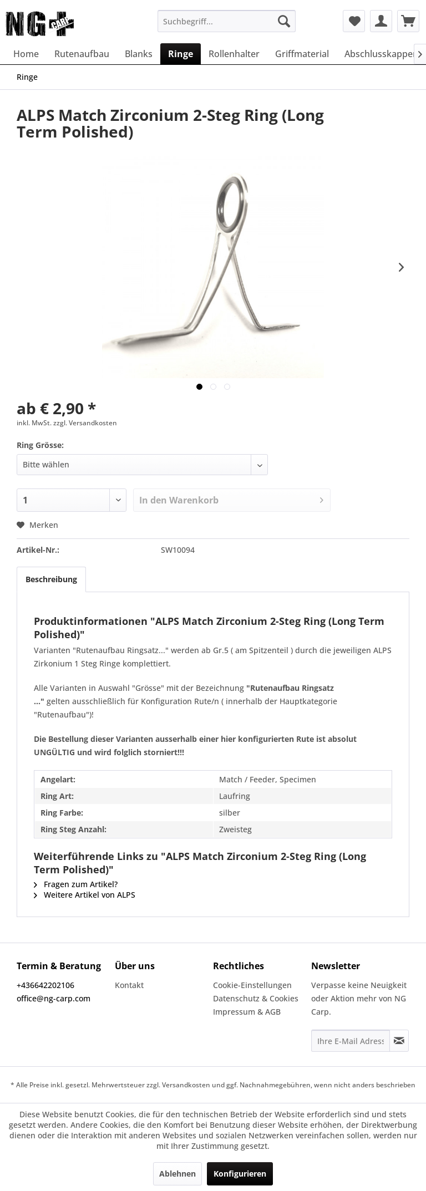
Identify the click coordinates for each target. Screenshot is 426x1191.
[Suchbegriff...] (227, 21)
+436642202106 (45, 985)
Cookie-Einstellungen (252, 985)
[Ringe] (180, 53)
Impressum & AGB (247, 1011)
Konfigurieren (240, 1173)
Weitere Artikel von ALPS (84, 894)
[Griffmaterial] (302, 53)
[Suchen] (284, 21)
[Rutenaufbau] (82, 53)
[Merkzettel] (354, 21)
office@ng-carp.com (53, 998)
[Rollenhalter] (234, 53)
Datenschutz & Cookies (255, 998)
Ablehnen (177, 1173)
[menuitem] (227, 21)
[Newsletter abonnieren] (399, 1041)
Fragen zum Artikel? (76, 884)
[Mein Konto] (381, 21)
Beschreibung (51, 579)
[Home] (26, 53)
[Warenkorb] (408, 21)
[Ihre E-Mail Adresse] (350, 1041)
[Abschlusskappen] (381, 53)
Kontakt (129, 985)
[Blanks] (138, 53)
